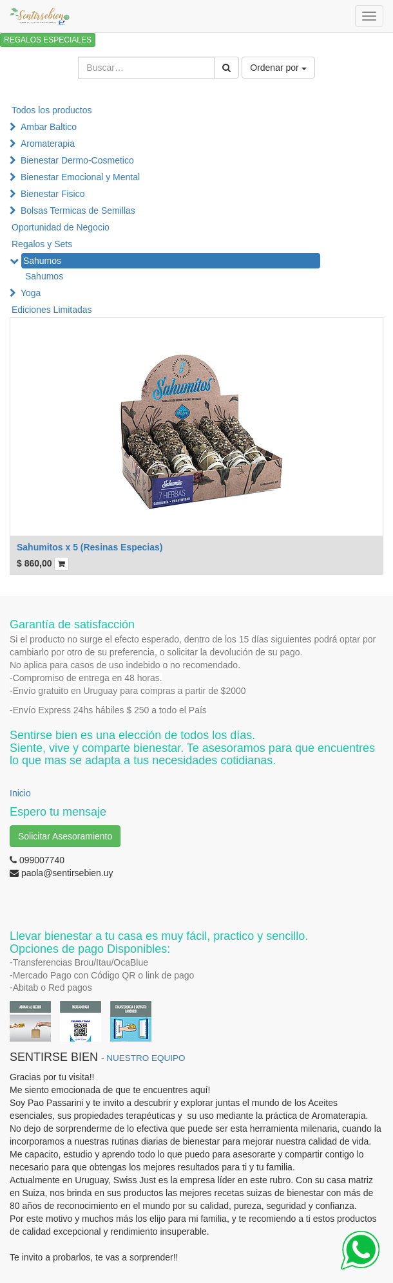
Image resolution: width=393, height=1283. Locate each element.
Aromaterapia (48, 143)
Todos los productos (52, 110)
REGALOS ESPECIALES (47, 39)
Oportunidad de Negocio (61, 227)
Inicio (20, 793)
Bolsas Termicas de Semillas (78, 210)
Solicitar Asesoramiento (65, 836)
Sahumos (42, 261)
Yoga (31, 293)
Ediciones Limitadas (52, 309)
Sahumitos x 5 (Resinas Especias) (89, 547)
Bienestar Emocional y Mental (80, 177)
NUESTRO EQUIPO (145, 1058)
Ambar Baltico (49, 127)
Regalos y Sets (42, 244)
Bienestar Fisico (53, 194)
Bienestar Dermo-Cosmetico (77, 160)
